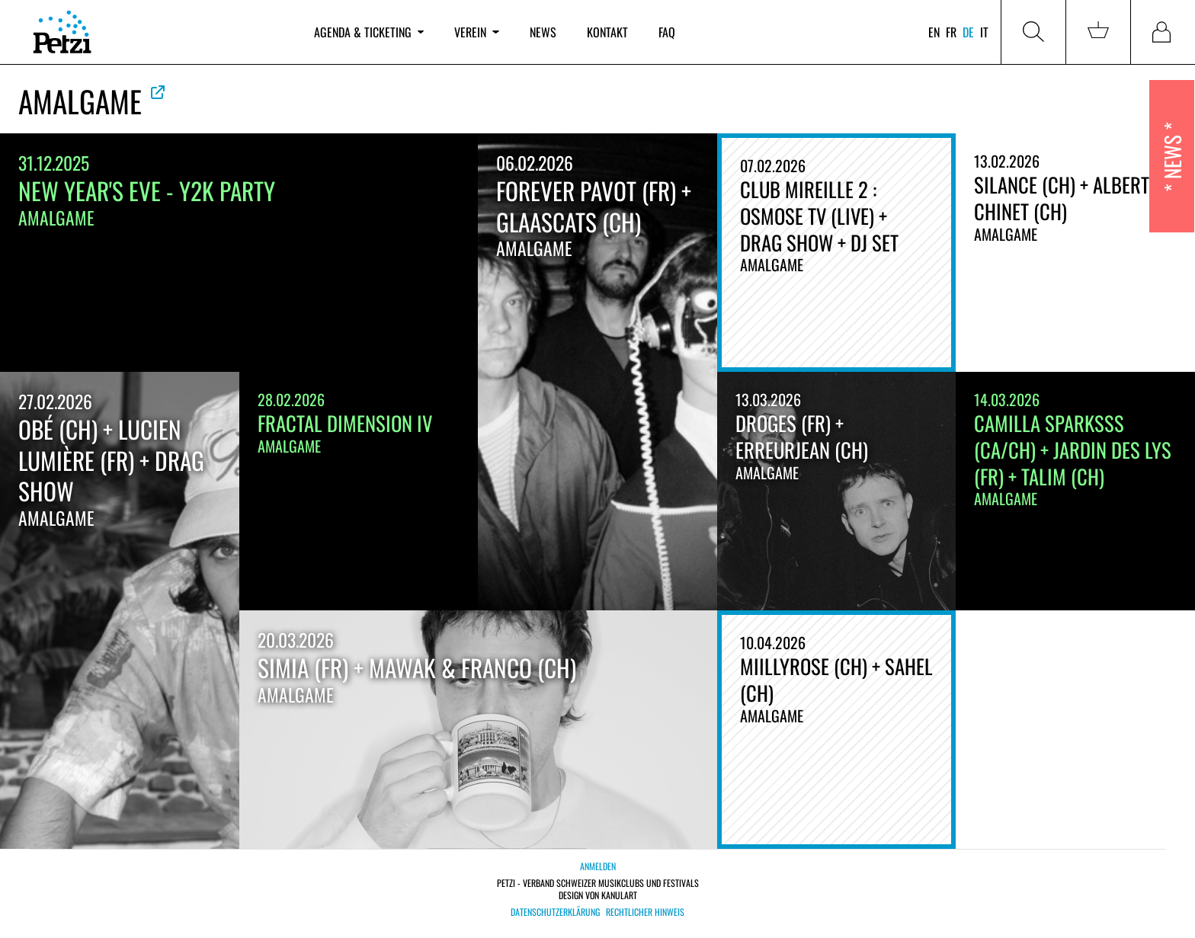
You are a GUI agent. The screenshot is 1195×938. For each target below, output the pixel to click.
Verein (476, 32)
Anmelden (598, 866)
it (984, 32)
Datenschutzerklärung (555, 912)
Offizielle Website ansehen (158, 92)
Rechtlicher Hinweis (645, 912)
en (934, 32)
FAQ (666, 32)
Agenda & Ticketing (369, 32)
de (968, 32)
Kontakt (607, 32)
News (543, 32)
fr (951, 32)
